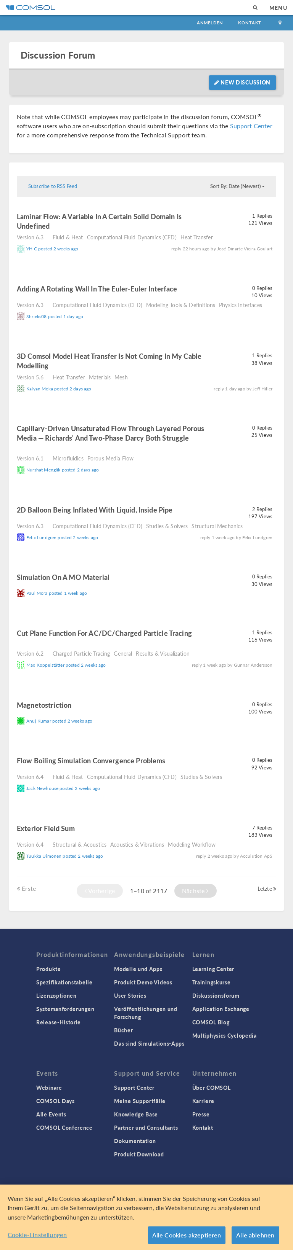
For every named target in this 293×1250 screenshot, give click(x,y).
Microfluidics (68, 458)
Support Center (251, 125)
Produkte (48, 969)
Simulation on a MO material (63, 577)
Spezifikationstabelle (64, 982)
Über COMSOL (211, 1087)
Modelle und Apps (138, 969)
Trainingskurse (211, 982)
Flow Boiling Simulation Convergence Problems (91, 760)
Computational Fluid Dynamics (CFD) (132, 237)
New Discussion (242, 82)
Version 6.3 (30, 237)
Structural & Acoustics (79, 844)
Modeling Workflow (192, 844)
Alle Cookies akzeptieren (186, 1235)
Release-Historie (58, 1022)
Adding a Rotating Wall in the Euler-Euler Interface (97, 288)
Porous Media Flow (110, 458)
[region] (146, 1217)
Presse (201, 1114)
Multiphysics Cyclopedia (224, 1035)
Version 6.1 (30, 458)
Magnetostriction (44, 705)
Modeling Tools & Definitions (180, 305)
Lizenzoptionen (56, 995)
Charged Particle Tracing (81, 653)
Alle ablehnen (255, 1235)
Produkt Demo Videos (143, 982)
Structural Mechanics (217, 526)
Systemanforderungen (65, 1009)
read (61, 227)
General (123, 653)
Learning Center (213, 969)
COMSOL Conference (64, 1127)
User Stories (130, 995)
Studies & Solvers (167, 526)
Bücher (123, 1030)
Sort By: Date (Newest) (237, 186)
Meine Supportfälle (140, 1101)
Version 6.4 (30, 776)
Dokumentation (135, 1141)
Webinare (49, 1087)
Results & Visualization (162, 653)
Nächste (195, 890)
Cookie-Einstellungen (37, 1234)
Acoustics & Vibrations (137, 844)
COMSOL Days (55, 1101)
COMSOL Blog (211, 1022)
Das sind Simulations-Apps (149, 1043)
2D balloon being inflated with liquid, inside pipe (95, 509)
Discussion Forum (58, 55)
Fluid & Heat (68, 237)
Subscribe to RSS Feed (52, 186)
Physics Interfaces (240, 305)
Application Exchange (221, 1009)
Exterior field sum (46, 828)
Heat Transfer (196, 237)
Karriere (203, 1101)
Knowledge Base (136, 1114)
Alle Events (51, 1114)
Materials (100, 377)
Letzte (267, 888)
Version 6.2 (30, 653)
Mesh (121, 377)
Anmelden (210, 22)
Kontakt (249, 22)
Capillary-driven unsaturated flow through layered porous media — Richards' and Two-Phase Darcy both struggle (110, 433)
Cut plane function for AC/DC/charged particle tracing (104, 633)
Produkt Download (139, 1154)
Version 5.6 (30, 377)
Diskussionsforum (216, 995)
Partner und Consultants (146, 1127)
